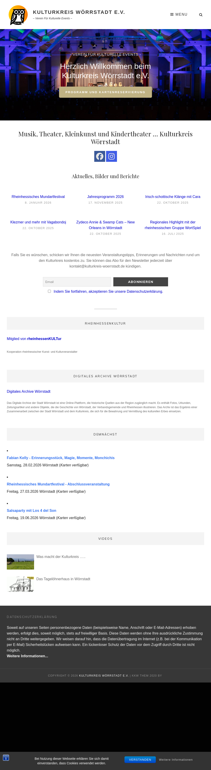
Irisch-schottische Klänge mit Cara (172, 197)
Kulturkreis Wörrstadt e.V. (79, 12)
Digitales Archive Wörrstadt (28, 391)
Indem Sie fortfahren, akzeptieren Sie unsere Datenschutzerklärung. (108, 291)
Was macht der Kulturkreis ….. (60, 557)
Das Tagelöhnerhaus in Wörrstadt (63, 579)
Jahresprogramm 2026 (105, 197)
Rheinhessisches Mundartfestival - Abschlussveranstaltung (58, 484)
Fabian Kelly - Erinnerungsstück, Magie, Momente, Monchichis (61, 458)
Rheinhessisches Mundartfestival (38, 197)
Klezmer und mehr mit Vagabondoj (38, 222)
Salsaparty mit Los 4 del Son (31, 510)
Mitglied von (34, 339)
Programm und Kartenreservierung (108, 94)
